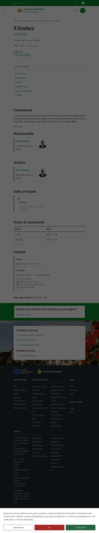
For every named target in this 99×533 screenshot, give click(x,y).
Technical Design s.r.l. (28, 526)
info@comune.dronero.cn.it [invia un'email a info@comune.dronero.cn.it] (27, 281)
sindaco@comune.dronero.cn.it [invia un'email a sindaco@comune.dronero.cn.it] (29, 263)
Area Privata (18, 512)
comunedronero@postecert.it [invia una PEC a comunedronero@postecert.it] (34, 284)
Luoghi (71, 408)
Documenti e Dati (20, 408)
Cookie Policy (56, 448)
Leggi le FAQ (36, 438)
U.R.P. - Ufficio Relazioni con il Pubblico (19, 462)
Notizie (72, 386)
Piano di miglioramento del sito (57, 467)
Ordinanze (18, 126)
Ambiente (35, 390)
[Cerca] (82, 10)
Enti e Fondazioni (20, 404)
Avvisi (71, 393)
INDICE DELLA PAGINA (49, 66)
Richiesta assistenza (39, 456)
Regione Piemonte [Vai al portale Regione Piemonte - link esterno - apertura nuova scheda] (19, 3)
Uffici (15, 386)
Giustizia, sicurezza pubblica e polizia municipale (57, 390)
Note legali (55, 452)
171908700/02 (23, 279)
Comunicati (73, 390)
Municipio (23, 202)
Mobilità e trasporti (58, 404)
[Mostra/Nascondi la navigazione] (4, 10)
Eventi (71, 412)
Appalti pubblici (37, 400)
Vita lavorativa (56, 425)
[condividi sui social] (19, 45)
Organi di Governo (20, 390)
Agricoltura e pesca (39, 386)
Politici (16, 393)
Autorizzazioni (37, 404)
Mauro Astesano (23, 141)
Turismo (53, 422)
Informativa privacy (58, 445)
